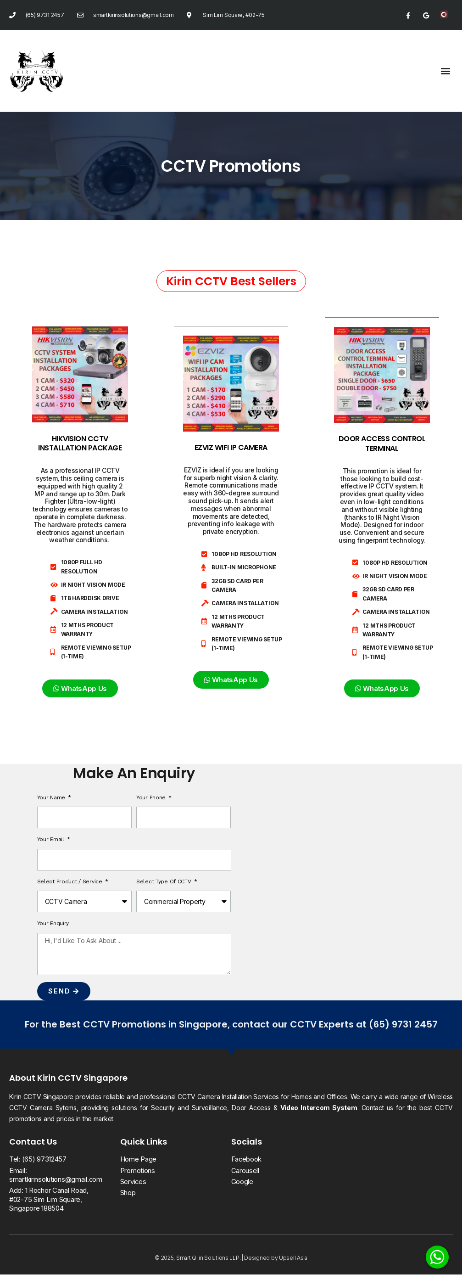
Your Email (51, 845)
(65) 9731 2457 (403, 1029)
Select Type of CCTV (164, 886)
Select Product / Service (70, 886)
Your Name (52, 802)
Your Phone (151, 802)
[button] (445, 70)
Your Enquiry (53, 929)
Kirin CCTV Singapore (82, 1083)
